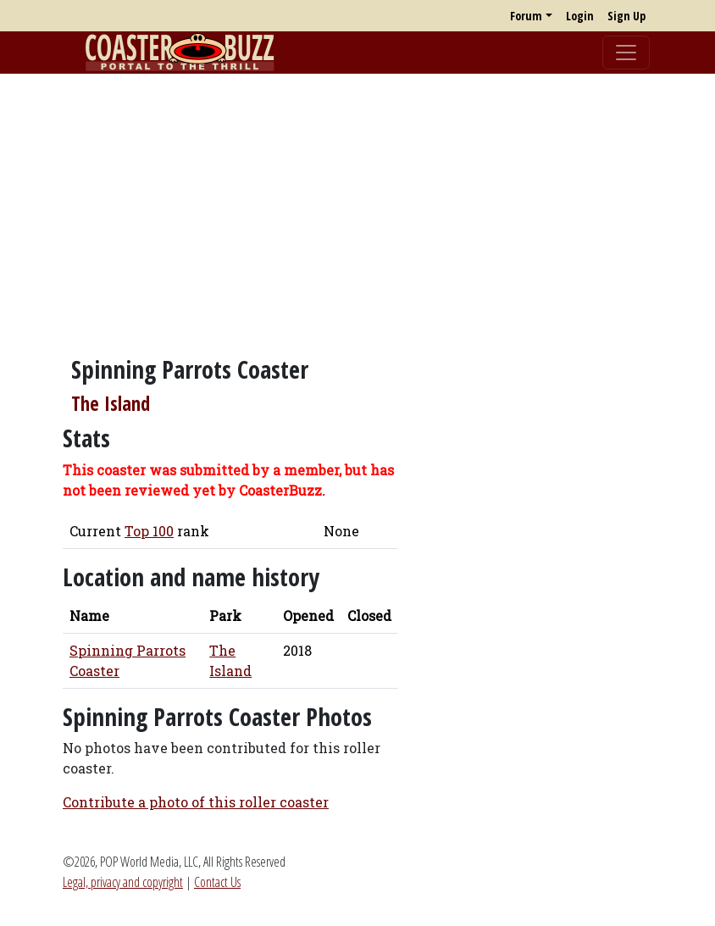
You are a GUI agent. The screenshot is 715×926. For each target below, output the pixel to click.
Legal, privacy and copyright (123, 882)
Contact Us (217, 882)
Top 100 (149, 531)
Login (580, 16)
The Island (110, 404)
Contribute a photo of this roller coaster (196, 802)
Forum (526, 16)
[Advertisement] (357, 205)
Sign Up (626, 16)
